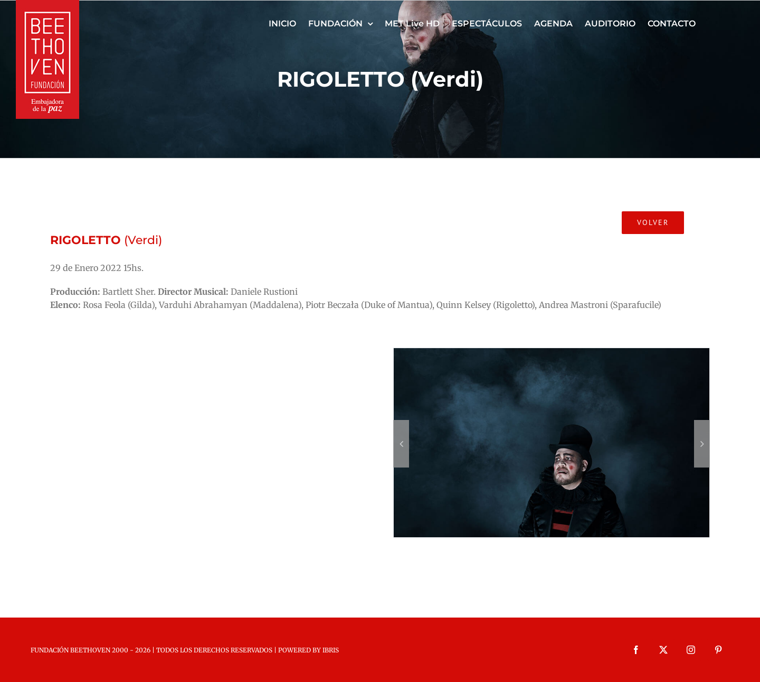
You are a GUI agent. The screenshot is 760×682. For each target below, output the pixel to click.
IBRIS (330, 650)
